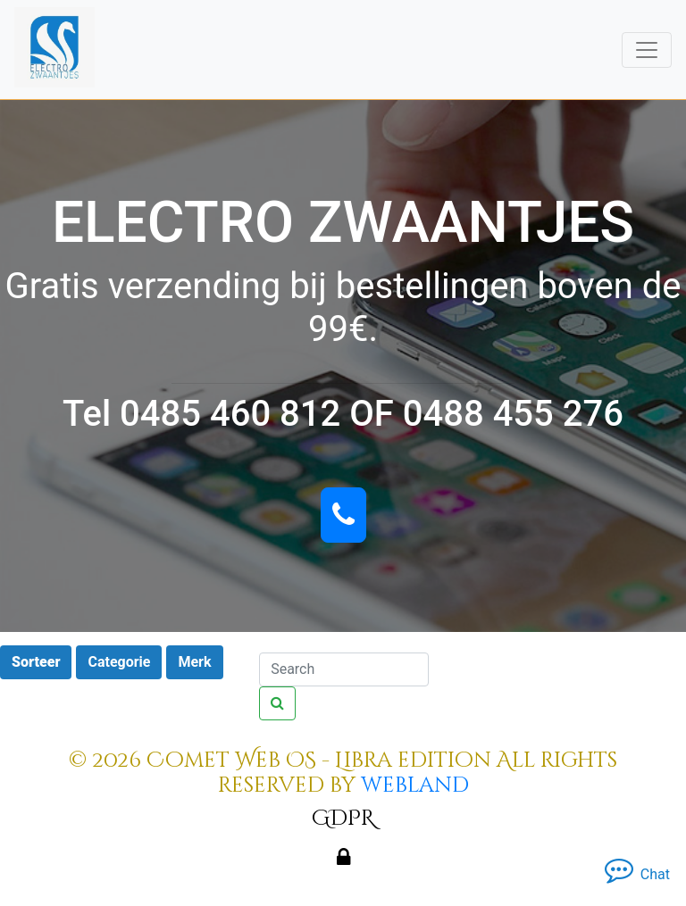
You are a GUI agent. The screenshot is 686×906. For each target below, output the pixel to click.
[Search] (344, 669)
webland (415, 785)
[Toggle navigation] (647, 50)
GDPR (343, 818)
